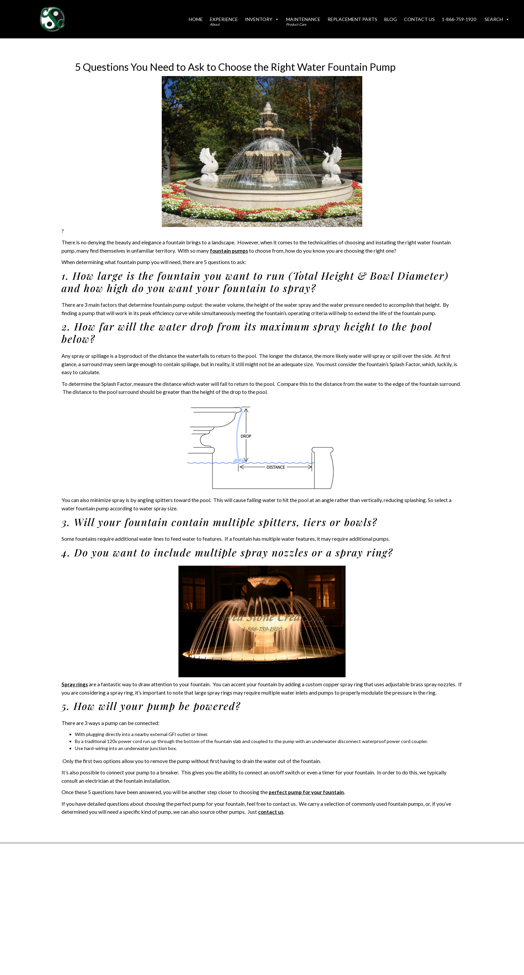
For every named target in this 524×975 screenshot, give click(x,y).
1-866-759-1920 (459, 19)
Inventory (262, 19)
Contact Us (419, 19)
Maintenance (303, 21)
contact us (271, 811)
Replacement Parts (352, 19)
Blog (390, 19)
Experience (224, 21)
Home (196, 19)
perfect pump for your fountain (307, 792)
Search (497, 19)
